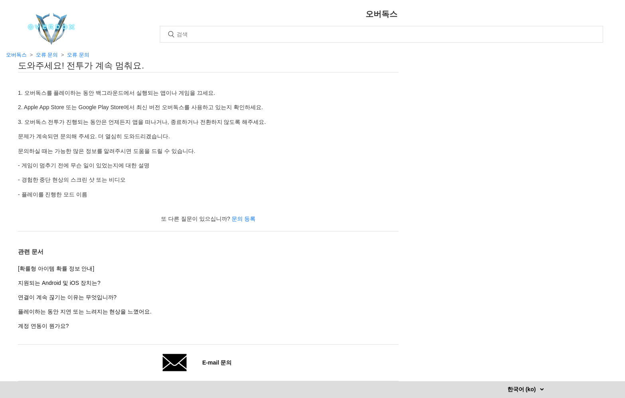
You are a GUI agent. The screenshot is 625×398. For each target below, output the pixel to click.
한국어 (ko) (522, 389)
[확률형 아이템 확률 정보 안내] (56, 268)
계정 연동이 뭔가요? (43, 326)
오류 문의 (47, 55)
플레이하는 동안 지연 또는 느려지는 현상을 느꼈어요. (84, 311)
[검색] (381, 34)
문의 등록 (244, 219)
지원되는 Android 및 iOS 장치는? (59, 283)
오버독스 (16, 55)
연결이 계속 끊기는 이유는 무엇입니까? (67, 297)
